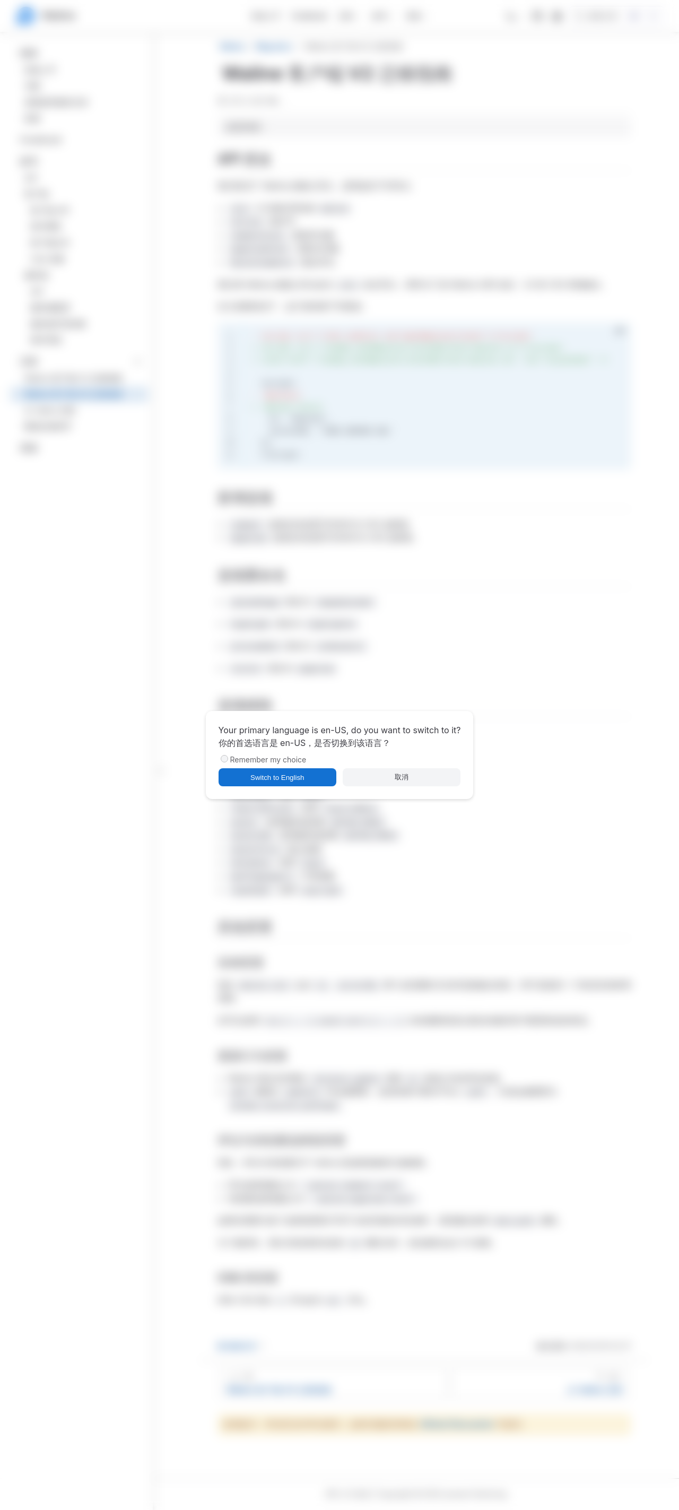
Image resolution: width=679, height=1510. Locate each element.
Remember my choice (268, 759)
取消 (401, 777)
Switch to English (277, 778)
